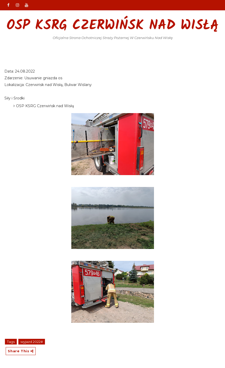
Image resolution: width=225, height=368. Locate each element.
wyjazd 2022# (31, 342)
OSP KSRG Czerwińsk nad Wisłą (112, 26)
